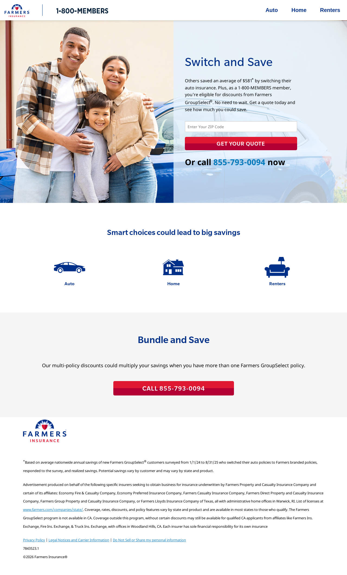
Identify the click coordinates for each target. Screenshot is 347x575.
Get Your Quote (241, 143)
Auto (271, 10)
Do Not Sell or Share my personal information (149, 540)
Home (299, 10)
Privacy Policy (34, 540)
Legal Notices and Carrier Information (79, 540)
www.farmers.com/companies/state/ (53, 509)
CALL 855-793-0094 (173, 388)
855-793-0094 (239, 162)
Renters (330, 10)
